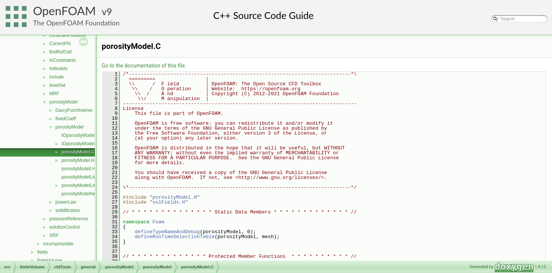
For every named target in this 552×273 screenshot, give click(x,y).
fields (42, 252)
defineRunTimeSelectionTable (175, 236)
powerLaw (65, 202)
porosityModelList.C (81, 177)
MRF (54, 93)
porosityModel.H (77, 160)
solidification (67, 210)
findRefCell (60, 52)
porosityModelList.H (81, 185)
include (56, 77)
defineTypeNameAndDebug (167, 231)
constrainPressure (67, 35)
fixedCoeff (65, 118)
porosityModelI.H (78, 168)
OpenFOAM (64, 11)
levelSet (57, 85)
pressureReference (68, 218)
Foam (158, 221)
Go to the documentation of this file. (144, 66)
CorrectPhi (60, 43)
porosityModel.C (77, 152)
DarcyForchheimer (74, 110)
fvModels (58, 68)
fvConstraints (62, 60)
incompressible (58, 243)
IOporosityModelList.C (83, 135)
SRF (53, 235)
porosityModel (63, 102)
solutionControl (64, 227)
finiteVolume (49, 260)
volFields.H (169, 202)
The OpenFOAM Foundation (76, 23)
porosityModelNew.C (82, 193)
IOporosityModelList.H (83, 143)
